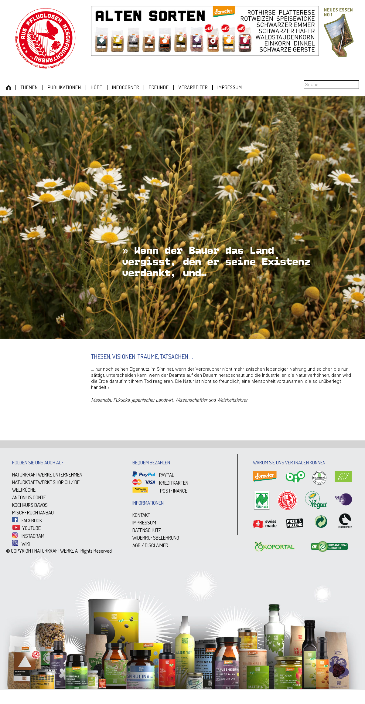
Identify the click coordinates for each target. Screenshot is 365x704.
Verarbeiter (193, 87)
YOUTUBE (26, 528)
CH (67, 482)
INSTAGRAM (28, 536)
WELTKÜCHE (24, 490)
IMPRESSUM (144, 522)
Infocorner (125, 87)
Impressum (229, 87)
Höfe (96, 87)
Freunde (159, 87)
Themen (29, 87)
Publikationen (64, 87)
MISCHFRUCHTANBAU (33, 512)
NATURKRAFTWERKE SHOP (38, 482)
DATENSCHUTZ (146, 530)
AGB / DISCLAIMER (150, 545)
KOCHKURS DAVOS (30, 505)
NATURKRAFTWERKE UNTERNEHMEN (47, 474)
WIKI (21, 544)
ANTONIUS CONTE (29, 497)
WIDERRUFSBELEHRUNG (155, 537)
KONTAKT (141, 515)
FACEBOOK (27, 520)
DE (77, 482)
